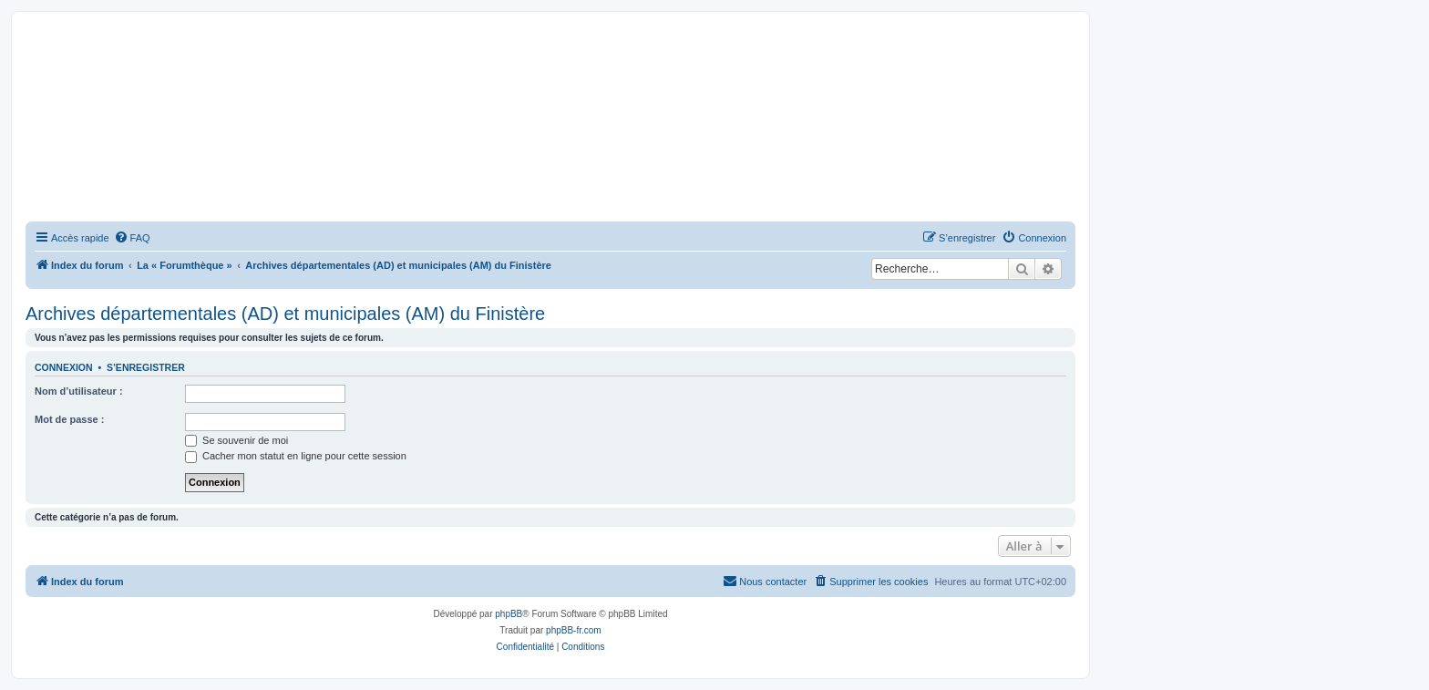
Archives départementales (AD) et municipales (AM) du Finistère (285, 314)
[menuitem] (132, 238)
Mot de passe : (69, 419)
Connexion (64, 367)
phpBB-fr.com (573, 630)
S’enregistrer (146, 367)
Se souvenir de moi (236, 440)
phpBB (508, 614)
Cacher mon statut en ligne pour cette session (295, 455)
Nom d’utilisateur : (79, 391)
